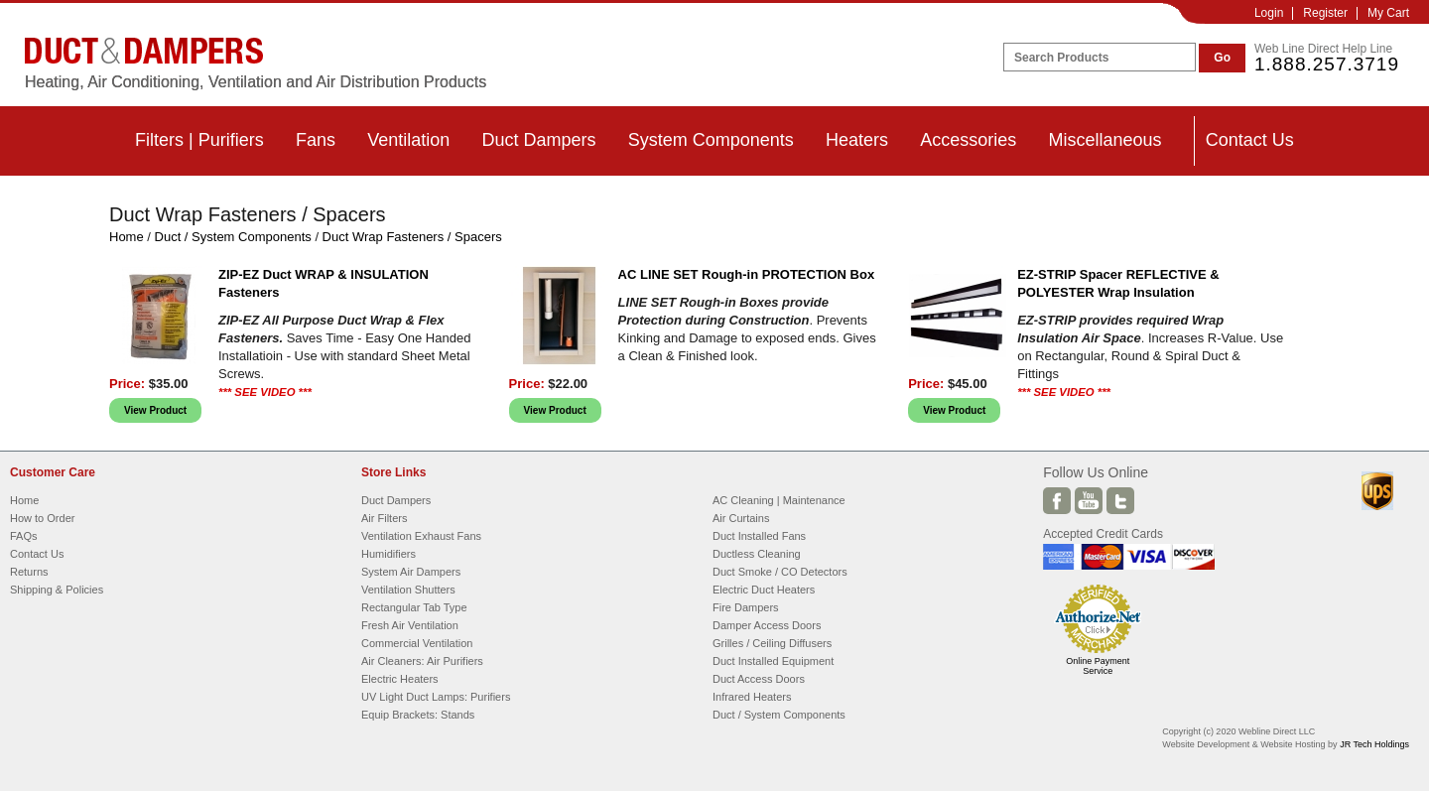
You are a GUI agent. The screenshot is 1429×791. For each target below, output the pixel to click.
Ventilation (408, 140)
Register (1325, 13)
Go (1222, 58)
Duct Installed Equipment (773, 661)
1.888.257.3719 (1326, 64)
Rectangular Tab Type (414, 607)
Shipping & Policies (56, 589)
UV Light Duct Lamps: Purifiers (435, 697)
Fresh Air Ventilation (409, 625)
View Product (155, 410)
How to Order (42, 518)
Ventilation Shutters (408, 589)
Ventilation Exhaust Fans (421, 536)
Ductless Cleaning (757, 554)
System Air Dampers (410, 572)
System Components (711, 140)
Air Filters (384, 518)
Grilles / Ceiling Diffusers (772, 643)
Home (126, 236)
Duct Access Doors (759, 679)
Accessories (968, 140)
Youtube (1089, 500)
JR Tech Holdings (1374, 744)
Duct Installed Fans (759, 536)
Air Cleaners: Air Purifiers (422, 661)
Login (1268, 13)
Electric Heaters (400, 679)
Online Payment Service (1097, 666)
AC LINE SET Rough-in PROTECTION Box (746, 274)
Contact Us (1250, 140)
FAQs (24, 536)
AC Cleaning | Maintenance (779, 500)
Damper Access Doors (767, 625)
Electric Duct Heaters (764, 589)
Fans (315, 140)
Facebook (1057, 500)
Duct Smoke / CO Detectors (780, 572)
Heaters (857, 140)
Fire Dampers (746, 607)
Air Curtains (741, 518)
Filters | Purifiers (199, 140)
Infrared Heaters (752, 697)
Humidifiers (388, 554)
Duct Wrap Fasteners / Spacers (412, 236)
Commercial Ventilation (417, 643)
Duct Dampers (538, 140)
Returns (29, 572)
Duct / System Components (233, 236)
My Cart (1388, 13)
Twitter (1120, 500)
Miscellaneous (1104, 140)
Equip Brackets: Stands (417, 715)
